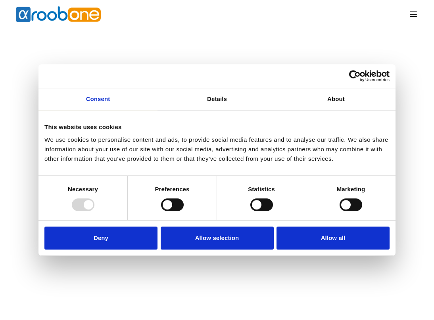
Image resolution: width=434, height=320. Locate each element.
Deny (101, 237)
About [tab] (336, 98)
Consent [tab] (98, 98)
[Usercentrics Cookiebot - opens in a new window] (355, 76)
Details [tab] (217, 98)
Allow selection (217, 237)
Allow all (333, 237)
